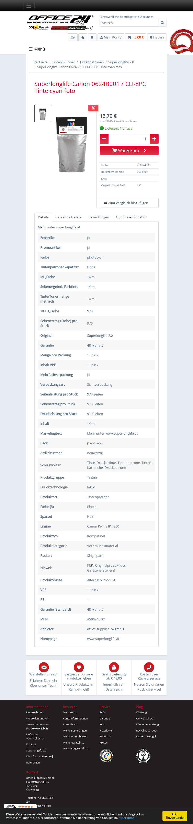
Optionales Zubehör (131, 217)
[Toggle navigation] (29, 6)
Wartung (141, 712)
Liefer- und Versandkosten (35, 736)
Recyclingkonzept (146, 730)
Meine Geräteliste (73, 742)
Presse (103, 742)
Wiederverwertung (147, 724)
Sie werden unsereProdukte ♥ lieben (37, 726)
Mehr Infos (126, 818)
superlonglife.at (68, 227)
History (157, 37)
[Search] (129, 23)
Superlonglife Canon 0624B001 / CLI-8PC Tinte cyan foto (79, 67)
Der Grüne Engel (146, 736)
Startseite (40, 62)
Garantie (105, 718)
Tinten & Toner (63, 62)
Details (43, 217)
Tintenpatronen (92, 62)
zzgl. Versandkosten (127, 121)
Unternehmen (34, 712)
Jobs (102, 724)
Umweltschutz (145, 718)
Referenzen (33, 762)
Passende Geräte (68, 217)
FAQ (102, 712)
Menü (37, 49)
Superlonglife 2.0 (121, 62)
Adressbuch (70, 724)
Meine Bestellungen (75, 730)
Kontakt (31, 744)
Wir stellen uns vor (37, 718)
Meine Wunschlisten (75, 736)
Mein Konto (70, 712)
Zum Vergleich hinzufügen (126, 203)
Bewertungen (99, 217)
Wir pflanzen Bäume (39, 756)
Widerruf (105, 736)
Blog (139, 707)
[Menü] (34, 806)
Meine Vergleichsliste (75, 748)
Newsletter (106, 730)
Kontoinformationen (75, 718)
